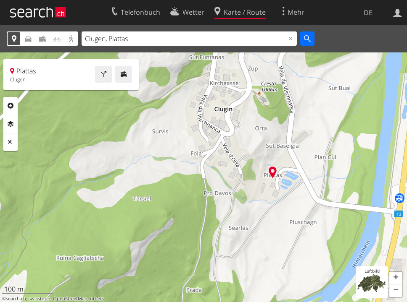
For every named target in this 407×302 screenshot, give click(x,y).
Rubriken (10, 106)
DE (368, 12)
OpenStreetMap (70, 299)
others (97, 299)
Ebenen (10, 124)
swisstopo (39, 299)
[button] (395, 278)
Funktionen (10, 142)
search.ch (16, 299)
